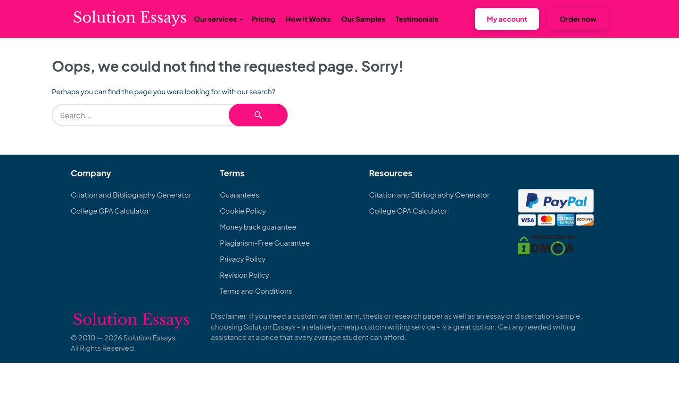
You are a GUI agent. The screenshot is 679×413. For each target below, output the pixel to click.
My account (507, 18)
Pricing (263, 18)
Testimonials (417, 18)
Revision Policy (244, 274)
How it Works (308, 18)
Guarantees (239, 194)
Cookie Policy (243, 210)
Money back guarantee (258, 226)
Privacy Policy (242, 258)
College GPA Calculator (110, 210)
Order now (578, 18)
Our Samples (363, 18)
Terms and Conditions (256, 290)
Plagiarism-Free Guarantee (265, 242)
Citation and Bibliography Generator (131, 194)
